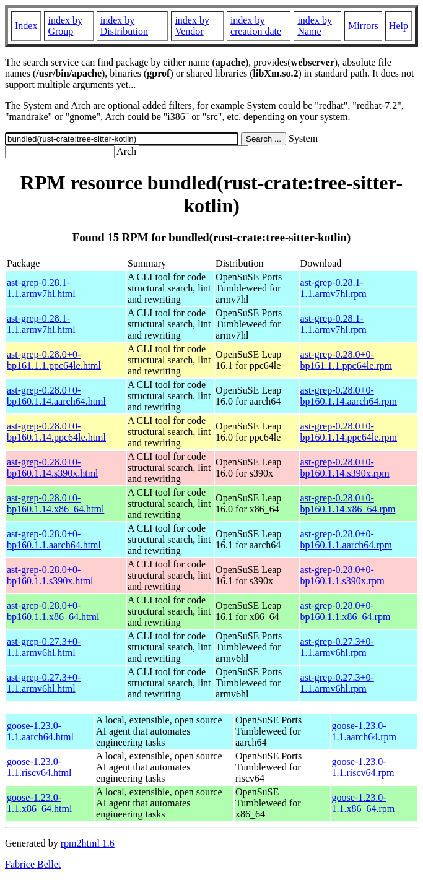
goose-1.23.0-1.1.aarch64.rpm (364, 731)
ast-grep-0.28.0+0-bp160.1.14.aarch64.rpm (348, 396)
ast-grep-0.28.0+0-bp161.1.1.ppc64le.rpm (346, 360)
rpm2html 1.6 (88, 843)
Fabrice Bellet (33, 864)
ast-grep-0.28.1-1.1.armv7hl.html (41, 288)
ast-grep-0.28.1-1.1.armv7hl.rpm (333, 288)
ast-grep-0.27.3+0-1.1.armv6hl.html (44, 647)
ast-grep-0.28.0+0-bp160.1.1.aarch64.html (54, 539)
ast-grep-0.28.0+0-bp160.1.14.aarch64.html (56, 396)
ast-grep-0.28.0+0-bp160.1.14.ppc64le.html (56, 431)
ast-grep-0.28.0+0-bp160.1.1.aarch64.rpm (346, 539)
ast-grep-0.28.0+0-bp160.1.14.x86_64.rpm (348, 503)
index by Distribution (124, 26)
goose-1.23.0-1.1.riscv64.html (39, 767)
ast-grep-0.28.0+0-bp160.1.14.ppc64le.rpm (348, 431)
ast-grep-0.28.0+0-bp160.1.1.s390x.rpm (342, 575)
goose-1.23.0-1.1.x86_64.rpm (363, 803)
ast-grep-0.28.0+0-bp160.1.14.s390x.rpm (345, 467)
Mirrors (363, 25)
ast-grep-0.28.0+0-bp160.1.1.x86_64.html (53, 611)
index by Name (314, 26)
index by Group (65, 26)
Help (398, 25)
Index (26, 25)
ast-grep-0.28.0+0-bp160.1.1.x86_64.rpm (345, 611)
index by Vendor (192, 26)
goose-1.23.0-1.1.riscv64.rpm (363, 767)
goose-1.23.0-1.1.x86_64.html (39, 803)
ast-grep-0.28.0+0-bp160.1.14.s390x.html (52, 467)
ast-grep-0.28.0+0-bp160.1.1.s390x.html (50, 575)
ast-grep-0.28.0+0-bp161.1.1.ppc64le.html (54, 360)
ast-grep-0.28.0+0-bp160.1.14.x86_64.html (55, 503)
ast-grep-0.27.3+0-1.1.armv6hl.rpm (337, 647)
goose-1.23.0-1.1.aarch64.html (40, 731)
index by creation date (255, 26)
